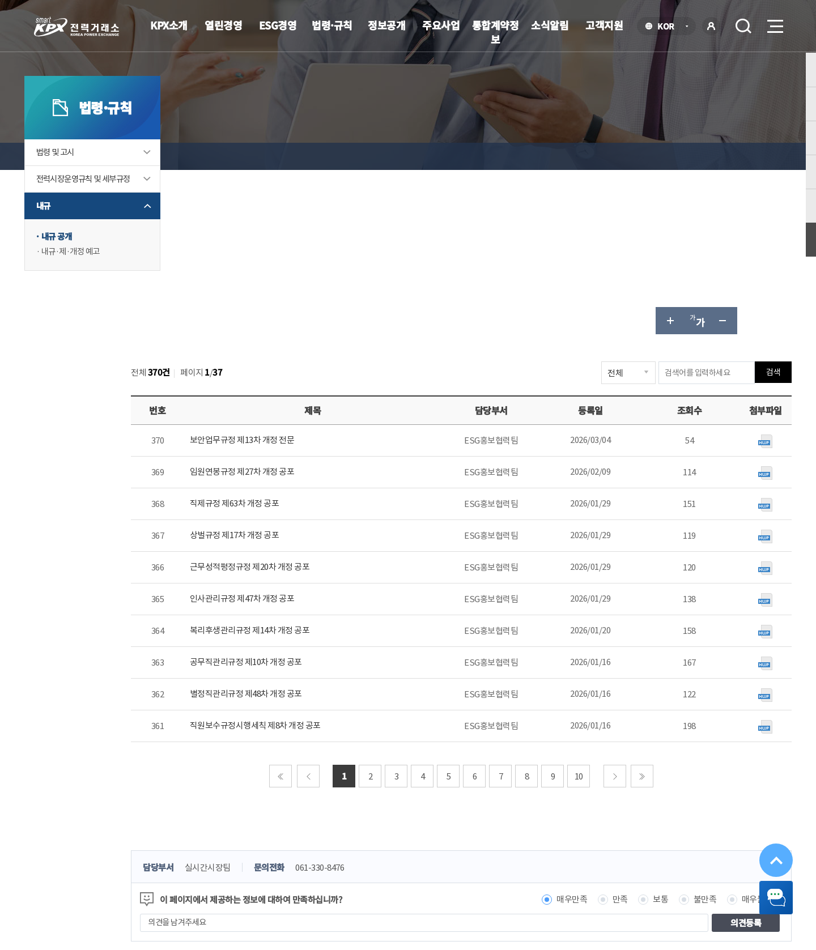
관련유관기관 (601, 852)
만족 (599, 734)
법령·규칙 (332, 25)
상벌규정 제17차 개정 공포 (300, 370)
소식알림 (549, 25)
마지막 (668, 611)
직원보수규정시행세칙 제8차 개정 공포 (320, 561)
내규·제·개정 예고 (93, 296)
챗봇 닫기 (766, 891)
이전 (334, 611)
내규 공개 (78, 280)
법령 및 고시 (77, 183)
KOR (669, 27)
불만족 (684, 734)
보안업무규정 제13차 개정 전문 (307, 275)
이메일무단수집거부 (338, 850)
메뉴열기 (774, 23)
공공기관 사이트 (708, 852)
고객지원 (604, 25)
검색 (743, 26)
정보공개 (386, 25)
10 (605, 611)
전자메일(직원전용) (512, 850)
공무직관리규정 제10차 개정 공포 (311, 497)
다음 (641, 611)
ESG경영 (278, 25)
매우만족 (551, 734)
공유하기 (729, 156)
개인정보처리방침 (252, 851)
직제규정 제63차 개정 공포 (300, 339)
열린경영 (223, 25)
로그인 (711, 26)
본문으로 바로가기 (0, 0)
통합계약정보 (495, 32)
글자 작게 (702, 156)
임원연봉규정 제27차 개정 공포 (307, 307)
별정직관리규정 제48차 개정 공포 (311, 529)
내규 (65, 249)
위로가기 (766, 838)
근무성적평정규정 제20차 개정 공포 (315, 402)
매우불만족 (740, 734)
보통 (639, 734)
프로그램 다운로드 (425, 850)
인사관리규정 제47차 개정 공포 (307, 434)
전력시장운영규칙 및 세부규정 (104, 216)
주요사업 (441, 25)
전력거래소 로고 (76, 26)
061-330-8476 (392, 702)
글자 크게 (648, 156)
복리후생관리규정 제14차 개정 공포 (315, 466)
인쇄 (757, 156)
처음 (306, 611)
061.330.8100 (383, 885)
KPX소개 (169, 25)
